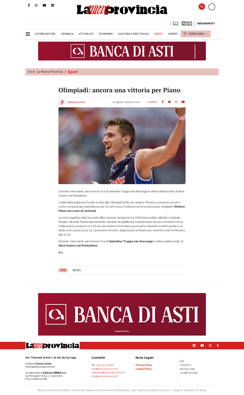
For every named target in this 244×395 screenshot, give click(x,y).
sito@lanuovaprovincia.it (105, 376)
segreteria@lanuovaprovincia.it (108, 372)
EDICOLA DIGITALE (182, 23)
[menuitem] (45, 33)
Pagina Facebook (31, 5)
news (77, 270)
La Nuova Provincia (50, 71)
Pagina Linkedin (55, 5)
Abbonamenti (206, 23)
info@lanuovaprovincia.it (105, 368)
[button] (29, 32)
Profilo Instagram (39, 5)
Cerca (202, 6)
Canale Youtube (47, 5)
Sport (73, 72)
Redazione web (76, 102)
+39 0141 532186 (105, 365)
